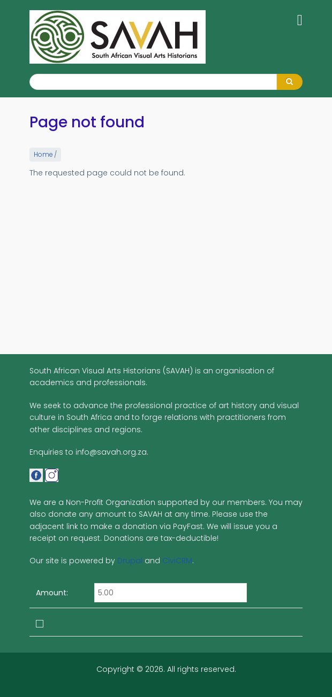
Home (43, 154)
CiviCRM (177, 560)
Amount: (52, 592)
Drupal (129, 560)
